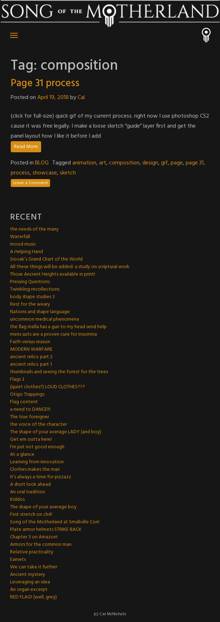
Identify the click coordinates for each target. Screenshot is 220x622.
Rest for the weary (30, 304)
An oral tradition (27, 492)
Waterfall (20, 237)
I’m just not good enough (37, 447)
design (150, 163)
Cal (81, 97)
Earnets (18, 560)
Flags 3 (17, 379)
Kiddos (17, 499)
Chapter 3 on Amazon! (34, 537)
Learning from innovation (37, 462)
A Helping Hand (26, 252)
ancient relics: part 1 (31, 364)
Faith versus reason (30, 342)
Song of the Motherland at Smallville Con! (54, 522)
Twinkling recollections (34, 289)
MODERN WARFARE (31, 349)
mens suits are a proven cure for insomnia (53, 334)
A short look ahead (30, 484)
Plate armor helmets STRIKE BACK (46, 529)
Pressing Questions (30, 282)
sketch (68, 173)
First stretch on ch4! (31, 514)
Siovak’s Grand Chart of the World (46, 259)
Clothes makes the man (35, 469)
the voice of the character (38, 424)
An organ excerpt (29, 590)
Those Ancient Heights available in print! (52, 274)
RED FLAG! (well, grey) (33, 597)
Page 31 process (45, 83)
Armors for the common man (41, 544)
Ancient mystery (27, 575)
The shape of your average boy (43, 507)
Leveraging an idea (30, 582)
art (102, 163)
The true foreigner (29, 417)
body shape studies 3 (32, 297)
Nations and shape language (40, 312)
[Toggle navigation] (14, 35)
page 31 (195, 163)
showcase (45, 173)
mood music (23, 244)
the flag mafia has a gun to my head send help (58, 327)
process (20, 173)
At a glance (22, 454)
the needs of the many (34, 229)
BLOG (42, 163)
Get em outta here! (31, 439)
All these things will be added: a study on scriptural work (69, 267)
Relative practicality (31, 552)
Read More (26, 147)
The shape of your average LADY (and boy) (55, 432)
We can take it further (33, 567)
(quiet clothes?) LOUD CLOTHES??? (47, 387)
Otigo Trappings (27, 394)
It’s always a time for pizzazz (40, 477)
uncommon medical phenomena (44, 319)
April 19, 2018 (53, 97)
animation (84, 163)
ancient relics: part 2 (31, 357)
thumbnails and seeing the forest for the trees (59, 372)
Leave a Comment (30, 183)
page (177, 163)
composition (124, 163)
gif (164, 163)
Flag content (24, 402)
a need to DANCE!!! (30, 409)
